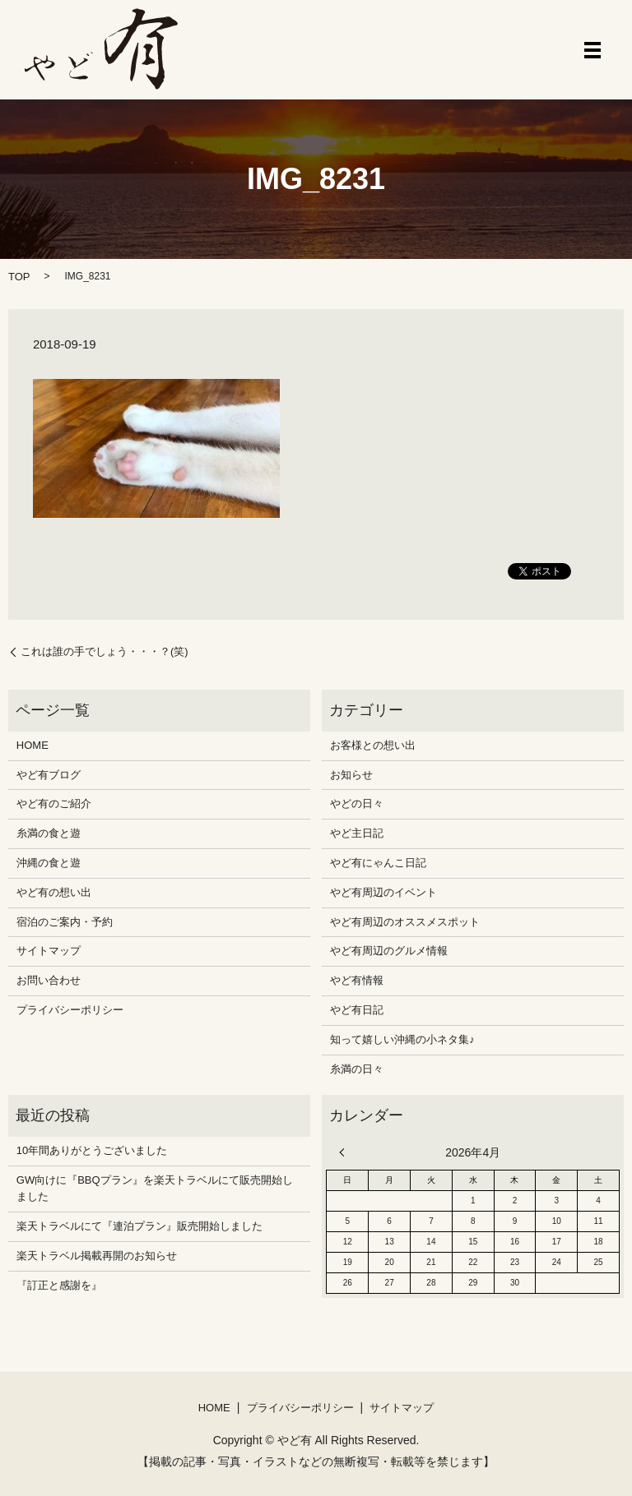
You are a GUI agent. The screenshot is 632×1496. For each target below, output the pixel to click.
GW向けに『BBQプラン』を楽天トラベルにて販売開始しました (154, 1188)
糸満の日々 (356, 1069)
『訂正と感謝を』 (59, 1285)
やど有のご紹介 (53, 803)
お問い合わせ (48, 980)
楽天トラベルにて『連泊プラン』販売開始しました (139, 1226)
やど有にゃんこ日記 (378, 863)
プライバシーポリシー (69, 1010)
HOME (32, 745)
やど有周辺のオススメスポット (405, 922)
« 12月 (345, 1152)
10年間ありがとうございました (91, 1150)
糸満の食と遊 (48, 833)
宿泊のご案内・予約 (64, 922)
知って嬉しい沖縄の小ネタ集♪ (402, 1039)
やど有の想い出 (53, 892)
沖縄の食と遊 (48, 863)
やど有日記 (356, 1010)
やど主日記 (356, 833)
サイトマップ (48, 950)
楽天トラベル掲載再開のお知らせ (96, 1255)
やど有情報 (356, 980)
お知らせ (351, 775)
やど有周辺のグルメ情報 (389, 950)
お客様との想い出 (373, 745)
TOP (19, 276)
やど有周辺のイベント (383, 892)
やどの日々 (356, 803)
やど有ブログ (48, 775)
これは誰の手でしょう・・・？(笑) (104, 651)
